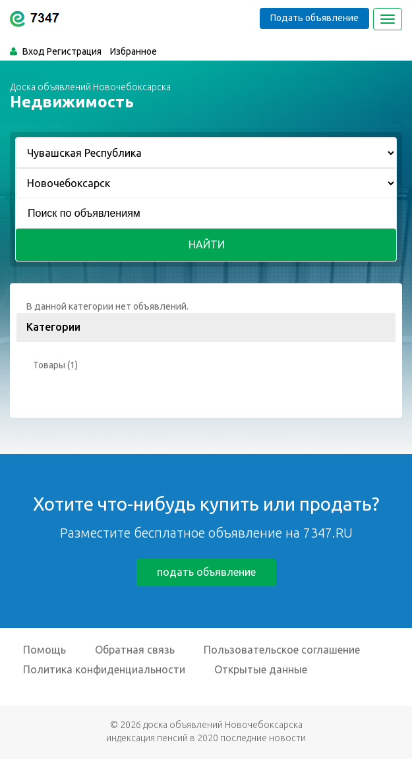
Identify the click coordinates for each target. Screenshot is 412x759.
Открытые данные (260, 669)
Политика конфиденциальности (104, 669)
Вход (33, 51)
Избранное (133, 51)
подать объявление (206, 572)
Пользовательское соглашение (282, 650)
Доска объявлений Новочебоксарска (90, 87)
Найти (207, 244)
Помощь (44, 650)
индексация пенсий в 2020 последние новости (206, 738)
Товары (49, 365)
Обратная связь (135, 650)
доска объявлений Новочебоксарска (223, 724)
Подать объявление (314, 18)
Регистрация (74, 51)
